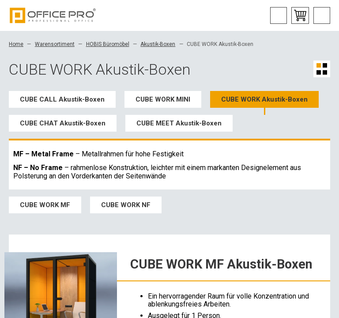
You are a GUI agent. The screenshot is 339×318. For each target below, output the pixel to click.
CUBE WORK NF (126, 205)
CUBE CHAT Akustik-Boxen (62, 123)
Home (16, 44)
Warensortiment (55, 44)
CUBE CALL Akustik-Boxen (62, 99)
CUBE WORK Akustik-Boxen (264, 99)
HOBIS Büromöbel (107, 44)
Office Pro (53, 15)
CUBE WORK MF (45, 205)
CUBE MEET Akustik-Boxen (179, 123)
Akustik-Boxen (157, 44)
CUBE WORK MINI (163, 99)
